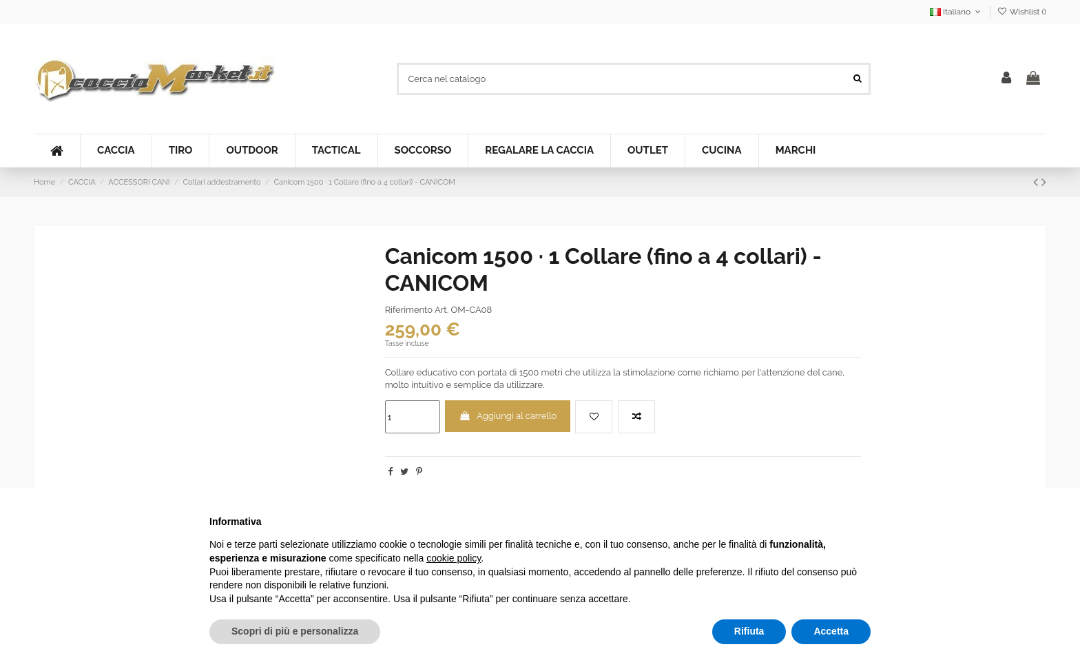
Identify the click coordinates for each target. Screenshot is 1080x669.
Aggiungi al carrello (508, 416)
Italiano (957, 12)
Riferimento (409, 310)
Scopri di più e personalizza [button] (294, 631)
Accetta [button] (831, 631)
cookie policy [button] (453, 558)
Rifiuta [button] (749, 631)
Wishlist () (1021, 12)
